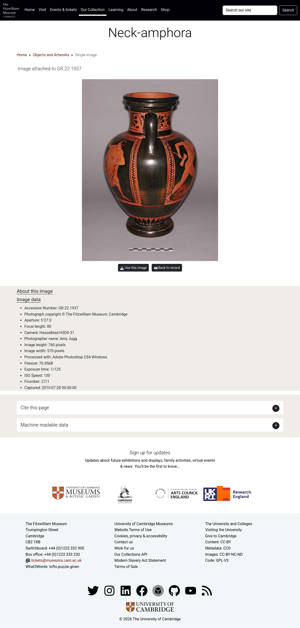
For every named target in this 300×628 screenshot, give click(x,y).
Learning (115, 9)
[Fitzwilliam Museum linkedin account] (142, 590)
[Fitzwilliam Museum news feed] (206, 590)
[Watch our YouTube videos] (191, 590)
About (132, 9)
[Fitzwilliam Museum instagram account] (110, 590)
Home (31, 9)
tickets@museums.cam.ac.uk (56, 560)
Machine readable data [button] (44, 425)
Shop (165, 9)
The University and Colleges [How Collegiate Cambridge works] (228, 524)
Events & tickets (63, 9)
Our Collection (93, 9)
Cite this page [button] (35, 408)
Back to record (167, 268)
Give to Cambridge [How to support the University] (220, 536)
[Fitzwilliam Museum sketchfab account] (158, 590)
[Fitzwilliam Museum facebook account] (126, 590)
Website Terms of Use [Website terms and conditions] (133, 530)
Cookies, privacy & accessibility (140, 536)
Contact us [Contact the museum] (123, 542)
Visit (42, 9)
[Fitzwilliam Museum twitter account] (94, 590)
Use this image (133, 268)
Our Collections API (130, 554)
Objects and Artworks (51, 55)
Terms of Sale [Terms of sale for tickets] (126, 566)
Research (149, 9)
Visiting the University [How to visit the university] (223, 530)
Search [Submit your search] (288, 10)
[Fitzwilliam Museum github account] (175, 590)
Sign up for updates (150, 453)
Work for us (124, 548)
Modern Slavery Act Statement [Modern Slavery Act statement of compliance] (140, 560)
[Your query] (250, 10)
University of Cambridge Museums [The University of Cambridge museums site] (143, 524)
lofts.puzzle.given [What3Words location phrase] (64, 566)
